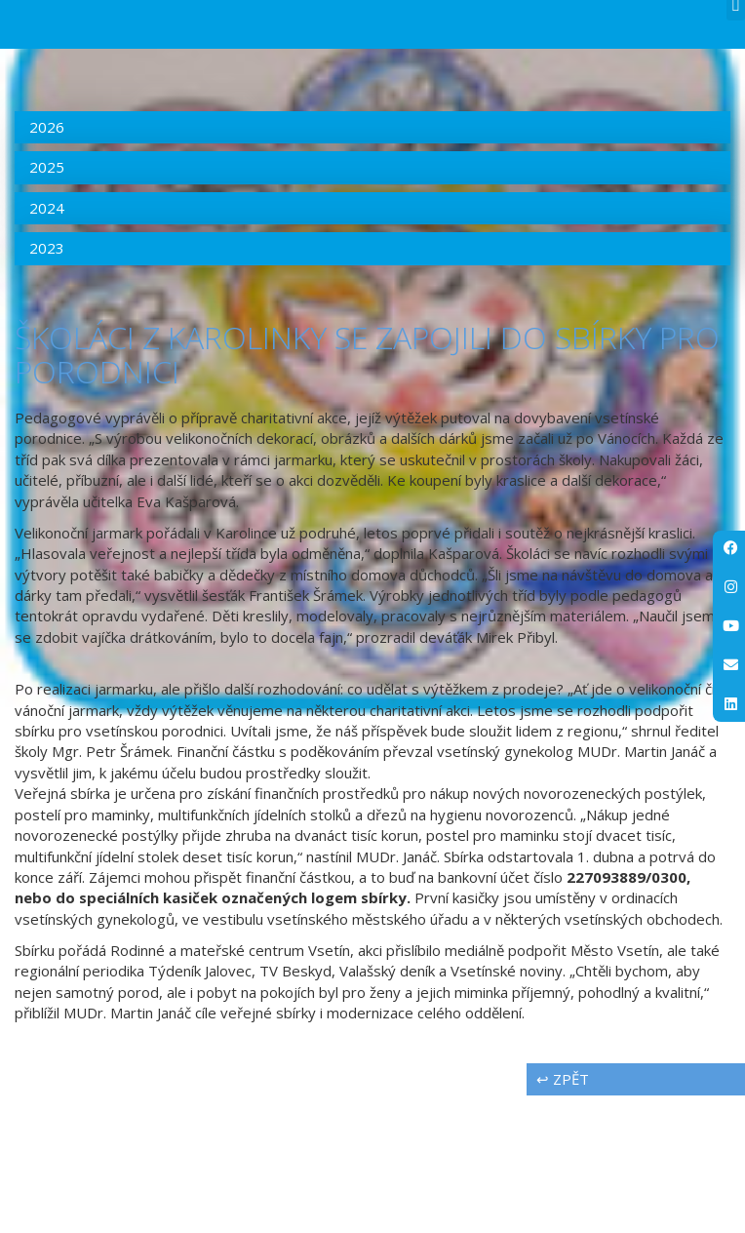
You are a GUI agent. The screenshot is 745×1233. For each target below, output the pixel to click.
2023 (46, 386)
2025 (46, 305)
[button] (735, 145)
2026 (46, 265)
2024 (46, 345)
